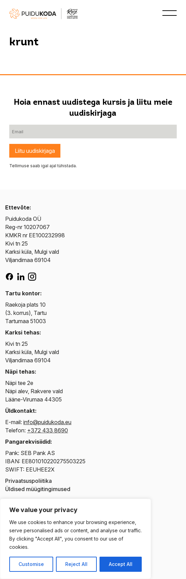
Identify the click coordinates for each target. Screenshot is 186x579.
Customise (31, 564)
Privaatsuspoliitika (28, 480)
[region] (75, 539)
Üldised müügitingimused (37, 489)
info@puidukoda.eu (47, 422)
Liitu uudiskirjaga (35, 150)
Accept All (120, 564)
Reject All (76, 564)
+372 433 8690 (47, 430)
